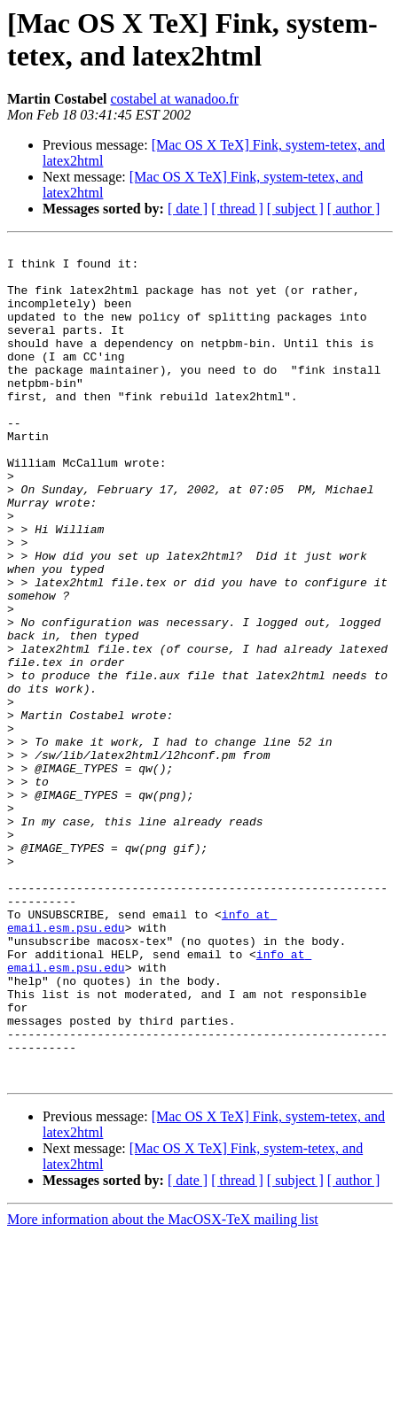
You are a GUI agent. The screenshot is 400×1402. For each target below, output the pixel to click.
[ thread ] (237, 208)
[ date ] (188, 208)
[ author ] (353, 208)
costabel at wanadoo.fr (174, 98)
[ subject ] (295, 208)
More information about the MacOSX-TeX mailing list (162, 1386)
